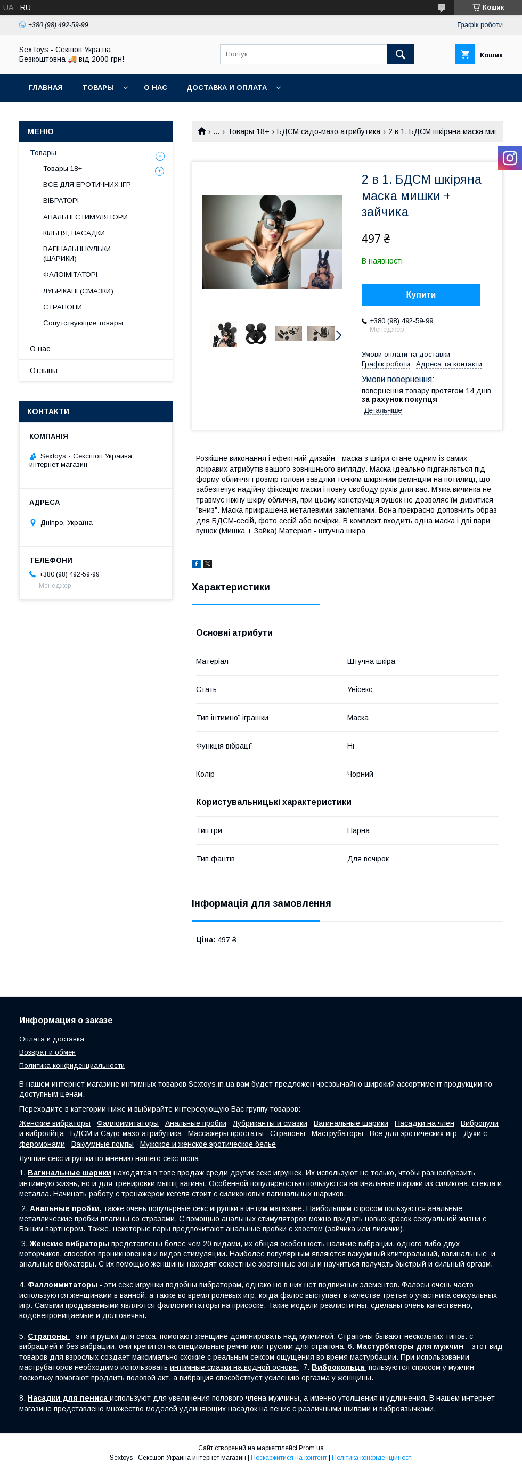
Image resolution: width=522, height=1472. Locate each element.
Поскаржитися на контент (289, 1457)
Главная (46, 88)
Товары (98, 88)
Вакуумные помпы (102, 1144)
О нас (155, 88)
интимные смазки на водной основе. (234, 1367)
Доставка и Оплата (226, 88)
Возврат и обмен (47, 1052)
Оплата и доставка (51, 1039)
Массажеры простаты (226, 1133)
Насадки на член (424, 1123)
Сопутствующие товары (83, 323)
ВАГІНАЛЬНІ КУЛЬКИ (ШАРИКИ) (77, 253)
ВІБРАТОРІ (61, 200)
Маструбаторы (337, 1133)
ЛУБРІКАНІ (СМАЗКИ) (78, 291)
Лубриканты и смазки (270, 1123)
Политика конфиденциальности (72, 1066)
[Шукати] (400, 54)
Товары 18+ (248, 131)
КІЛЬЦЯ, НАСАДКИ (74, 233)
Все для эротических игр (413, 1133)
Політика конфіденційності (372, 1457)
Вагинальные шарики (351, 1123)
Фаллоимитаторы (128, 1123)
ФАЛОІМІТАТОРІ (70, 274)
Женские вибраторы (55, 1123)
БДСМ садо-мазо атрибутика (328, 131)
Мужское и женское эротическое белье (208, 1144)
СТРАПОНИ (62, 307)
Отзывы (44, 370)
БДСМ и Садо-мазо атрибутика (126, 1133)
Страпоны (287, 1133)
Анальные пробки (195, 1123)
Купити (421, 294)
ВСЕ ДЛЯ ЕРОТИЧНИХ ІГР (87, 184)
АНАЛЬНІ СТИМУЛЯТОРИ (85, 217)
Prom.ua (311, 1448)
